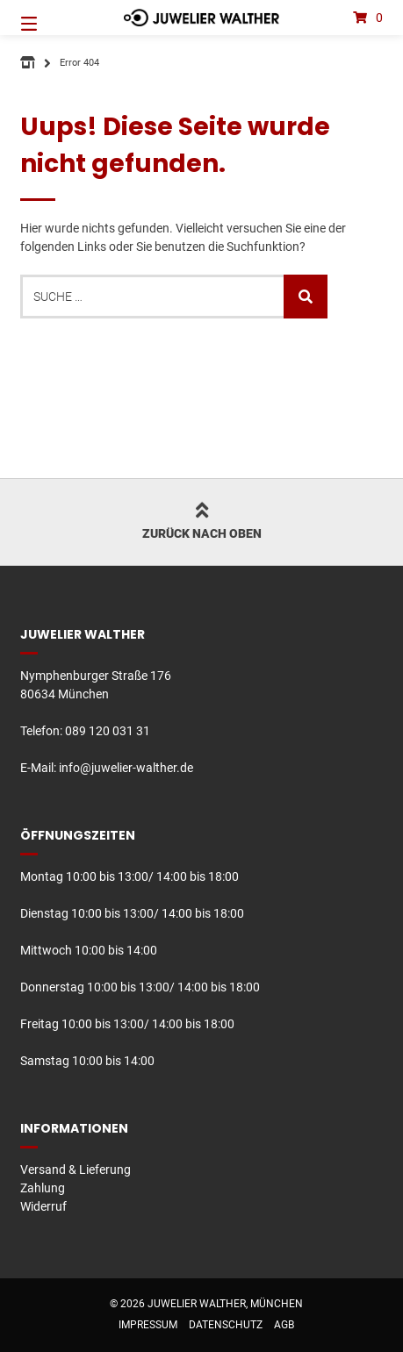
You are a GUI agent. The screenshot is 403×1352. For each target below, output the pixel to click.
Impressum (148, 1325)
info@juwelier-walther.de (126, 768)
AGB (284, 1325)
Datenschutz (226, 1325)
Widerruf (43, 1206)
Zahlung (42, 1188)
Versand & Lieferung (75, 1169)
